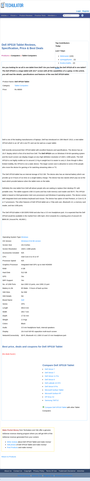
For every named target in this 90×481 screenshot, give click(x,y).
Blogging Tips (48, 475)
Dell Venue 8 (50, 379)
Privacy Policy (38, 471)
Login (78, 11)
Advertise (80, 471)
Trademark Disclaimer (67, 471)
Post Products (12, 447)
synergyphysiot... (66, 59)
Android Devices (24, 475)
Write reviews (12, 442)
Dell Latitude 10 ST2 (53, 383)
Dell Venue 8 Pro (51, 386)
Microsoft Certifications (63, 475)
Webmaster (64, 56)
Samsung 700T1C (52, 400)
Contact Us (17, 471)
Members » (52, 15)
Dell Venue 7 (50, 369)
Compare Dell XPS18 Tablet (55, 407)
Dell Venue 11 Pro (52, 376)
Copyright (27, 471)
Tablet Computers (21, 86)
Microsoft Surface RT (53, 393)
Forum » (14, 15)
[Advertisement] (44, 27)
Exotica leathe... (66, 63)
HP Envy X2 (49, 397)
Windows (24, 237)
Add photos (11, 445)
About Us (8, 471)
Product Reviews (26, 15)
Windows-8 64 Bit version (31, 241)
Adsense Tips (37, 475)
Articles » (4, 15)
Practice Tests (40, 15)
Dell (22, 300)
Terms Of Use (51, 471)
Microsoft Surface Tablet (54, 390)
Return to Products (9, 457)
